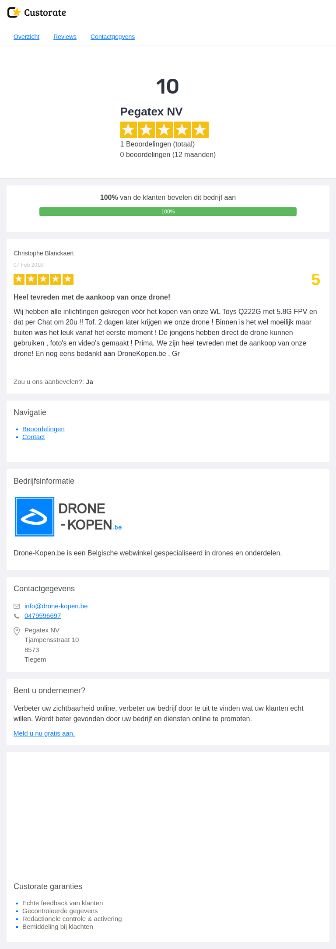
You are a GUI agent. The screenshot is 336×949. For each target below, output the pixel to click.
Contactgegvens (113, 36)
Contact (33, 436)
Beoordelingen (43, 429)
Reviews (65, 36)
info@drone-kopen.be (56, 606)
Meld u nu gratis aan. (44, 733)
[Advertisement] (168, 813)
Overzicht (26, 36)
